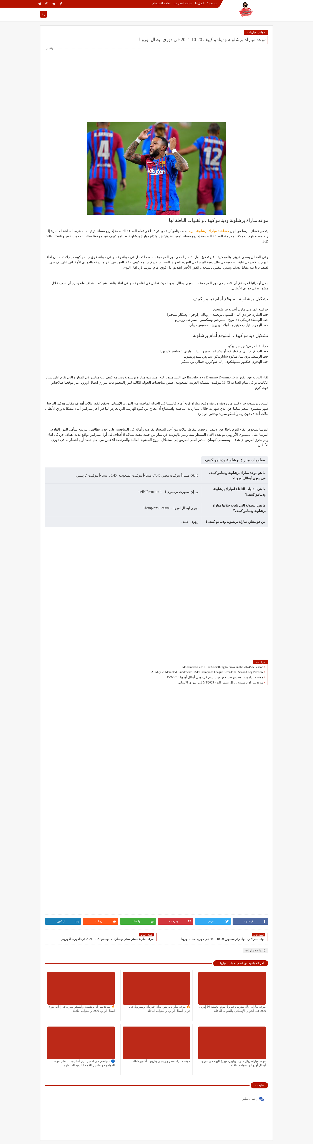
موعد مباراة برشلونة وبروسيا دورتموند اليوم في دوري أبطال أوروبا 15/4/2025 (215, 677)
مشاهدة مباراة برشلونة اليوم (208, 231)
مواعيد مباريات (256, 32)
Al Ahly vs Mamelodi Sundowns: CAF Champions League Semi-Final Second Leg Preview (207, 672)
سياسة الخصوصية (182, 3)
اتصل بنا (199, 3)
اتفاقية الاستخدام (161, 3)
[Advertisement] (156, 82)
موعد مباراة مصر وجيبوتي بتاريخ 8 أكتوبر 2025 (161, 1061)
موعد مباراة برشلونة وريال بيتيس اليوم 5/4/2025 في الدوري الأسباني (220, 682)
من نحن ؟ (211, 3)
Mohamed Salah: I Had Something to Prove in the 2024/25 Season (222, 667)
